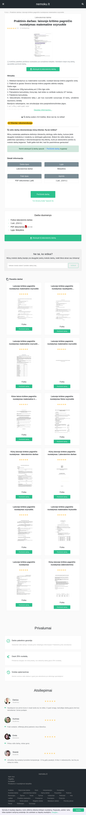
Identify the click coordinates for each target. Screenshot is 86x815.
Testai (31, 795)
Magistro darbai (38, 801)
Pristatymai (38, 798)
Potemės (62, 798)
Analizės (11, 790)
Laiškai (10, 798)
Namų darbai (45, 793)
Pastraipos (50, 798)
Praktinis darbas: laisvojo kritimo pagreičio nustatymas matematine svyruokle (37, 12)
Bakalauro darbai (53, 801)
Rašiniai (68, 793)
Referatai (62, 795)
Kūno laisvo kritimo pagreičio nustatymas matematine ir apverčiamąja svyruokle (24, 399)
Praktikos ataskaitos (23, 798)
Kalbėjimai (11, 801)
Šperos (22, 795)
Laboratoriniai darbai (24, 169)
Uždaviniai (51, 795)
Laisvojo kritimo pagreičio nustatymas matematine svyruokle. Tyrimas (24, 344)
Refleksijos (20, 803)
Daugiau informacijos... (43, 110)
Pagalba (11, 779)
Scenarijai (32, 803)
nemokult (43, 4)
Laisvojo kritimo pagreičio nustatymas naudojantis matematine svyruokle (62, 288)
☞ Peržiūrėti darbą (52, 149)
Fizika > (7, 12)
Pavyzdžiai (57, 793)
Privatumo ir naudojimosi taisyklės (20, 784)
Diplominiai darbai (24, 790)
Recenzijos (11, 795)
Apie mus (11, 777)
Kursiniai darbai (13, 793)
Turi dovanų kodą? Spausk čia (43, 201)
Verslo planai (24, 801)
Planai (10, 803)
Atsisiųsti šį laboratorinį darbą (43, 69)
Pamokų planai (68, 801)
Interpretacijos (47, 790)
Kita (71, 795)
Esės (36, 790)
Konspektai (60, 790)
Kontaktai (11, 781)
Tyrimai (40, 795)
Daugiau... (55, 812)
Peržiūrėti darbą (43, 194)
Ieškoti (73, 265)
